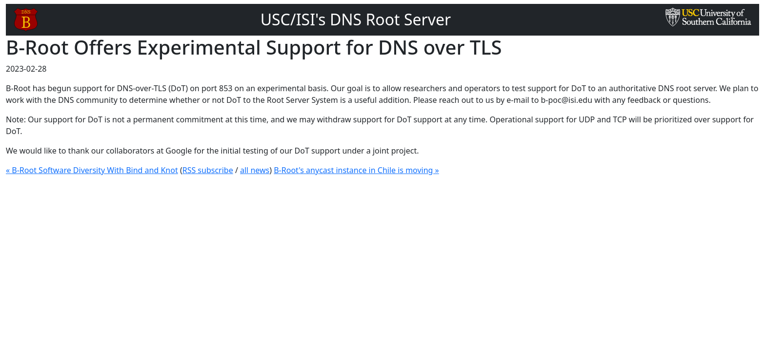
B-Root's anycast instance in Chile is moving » (356, 170)
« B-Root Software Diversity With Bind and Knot (92, 170)
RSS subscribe (207, 170)
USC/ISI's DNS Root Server (356, 19)
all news (254, 170)
